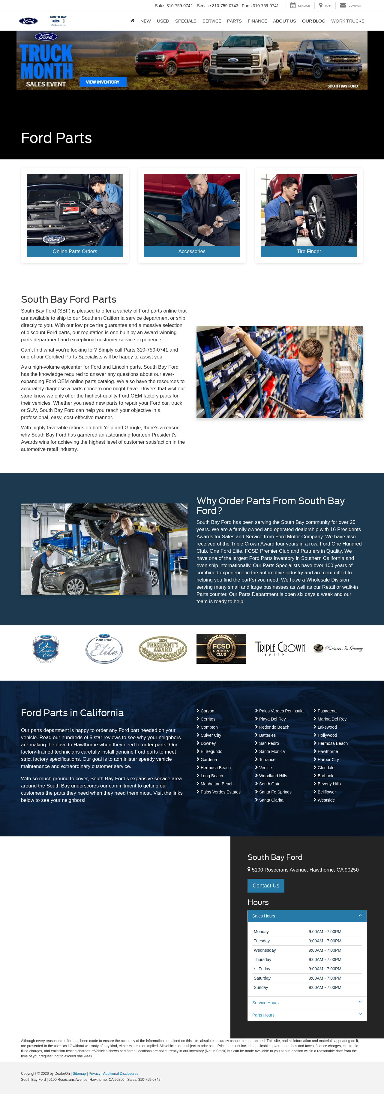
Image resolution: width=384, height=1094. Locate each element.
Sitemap (79, 1073)
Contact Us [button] (266, 886)
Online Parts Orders (75, 251)
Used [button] (163, 21)
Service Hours (307, 1002)
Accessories (192, 251)
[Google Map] (115, 937)
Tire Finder (309, 251)
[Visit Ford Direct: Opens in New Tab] (165, 1079)
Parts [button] (234, 21)
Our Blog (313, 21)
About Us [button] (284, 21)
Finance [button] (257, 21)
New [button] (145, 21)
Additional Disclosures (120, 1073)
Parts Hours (307, 1014)
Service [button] (211, 21)
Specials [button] (185, 21)
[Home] (132, 21)
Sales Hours (307, 915)
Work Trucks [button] (347, 21)
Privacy (94, 1073)
